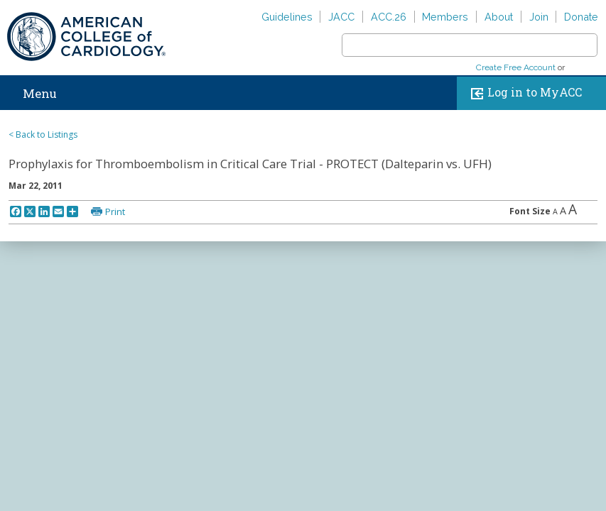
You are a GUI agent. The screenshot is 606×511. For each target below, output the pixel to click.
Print (115, 211)
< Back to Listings (43, 134)
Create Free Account (516, 67)
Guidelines (287, 17)
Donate (581, 17)
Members (445, 17)
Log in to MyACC (523, 93)
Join (538, 17)
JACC (341, 17)
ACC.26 (388, 17)
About (499, 17)
